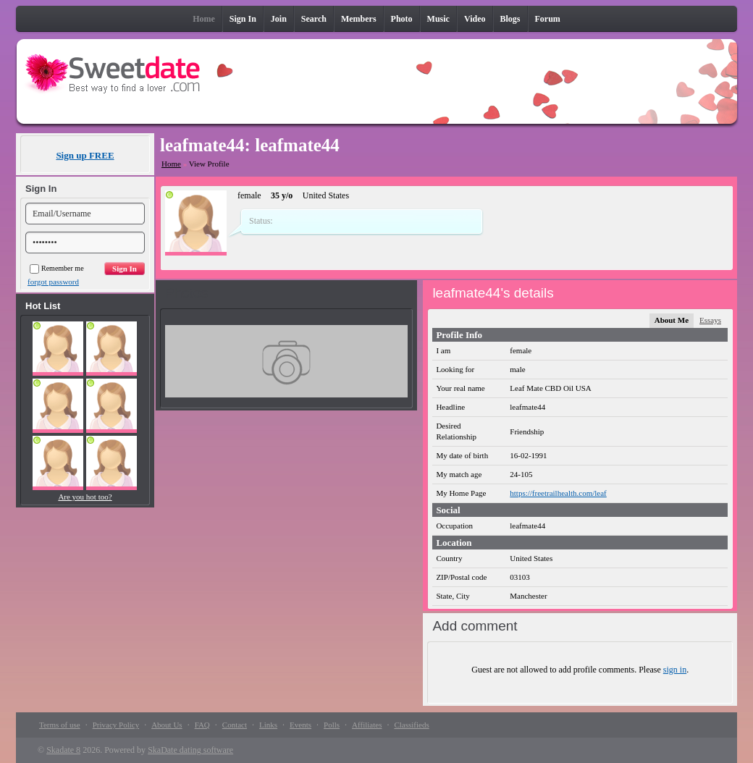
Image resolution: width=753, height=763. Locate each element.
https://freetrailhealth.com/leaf (558, 493)
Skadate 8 (63, 750)
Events (300, 724)
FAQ (202, 724)
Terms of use (59, 724)
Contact (234, 724)
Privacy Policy (116, 724)
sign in (674, 670)
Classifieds (411, 724)
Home (171, 163)
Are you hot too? (85, 496)
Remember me (57, 268)
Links (268, 724)
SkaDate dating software (190, 750)
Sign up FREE (85, 155)
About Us (166, 724)
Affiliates (367, 724)
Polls (332, 724)
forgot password (53, 281)
